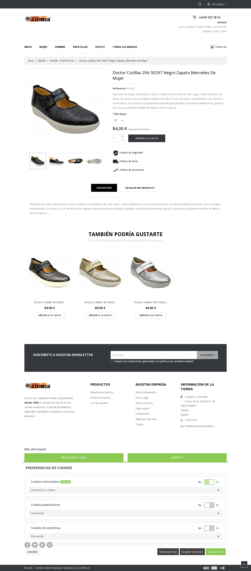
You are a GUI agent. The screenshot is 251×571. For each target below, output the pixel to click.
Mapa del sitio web (146, 419)
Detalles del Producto (140, 187)
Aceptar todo (216, 551)
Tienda (139, 424)
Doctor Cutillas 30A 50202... (150, 302)
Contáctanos (143, 413)
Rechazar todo (74, 457)
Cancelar (32, 551)
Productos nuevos (100, 397)
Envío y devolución (146, 392)
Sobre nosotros (144, 403)
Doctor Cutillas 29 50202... (50, 302)
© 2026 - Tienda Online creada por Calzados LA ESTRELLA (57, 567)
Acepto (177, 457)
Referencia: (119, 88)
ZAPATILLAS (80, 46)
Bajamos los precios (101, 392)
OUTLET (100, 46)
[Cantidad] (117, 138)
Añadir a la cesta (146, 138)
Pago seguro (143, 408)
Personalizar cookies (60, 449)
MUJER (43, 46)
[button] (125, 490)
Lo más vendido (99, 403)
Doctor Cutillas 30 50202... (100, 302)
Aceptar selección (192, 551)
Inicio (28, 46)
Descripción (104, 187)
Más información (35, 449)
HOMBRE (60, 46)
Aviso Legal (142, 397)
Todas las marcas (125, 46)
